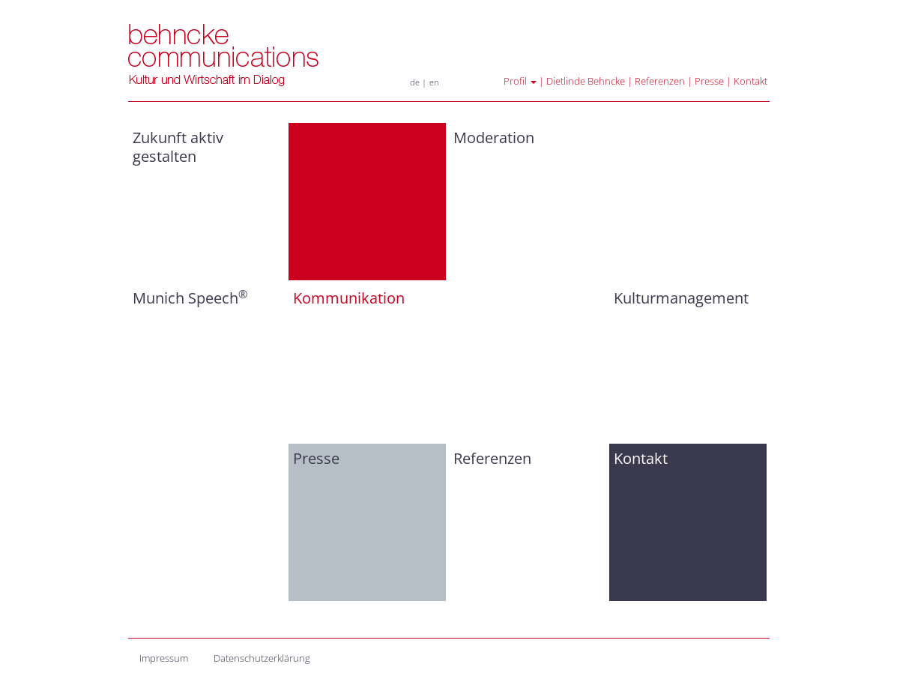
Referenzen (660, 81)
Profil (520, 81)
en (434, 82)
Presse (709, 81)
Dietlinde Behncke (585, 81)
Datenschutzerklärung (262, 658)
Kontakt (750, 81)
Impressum (163, 658)
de (415, 82)
